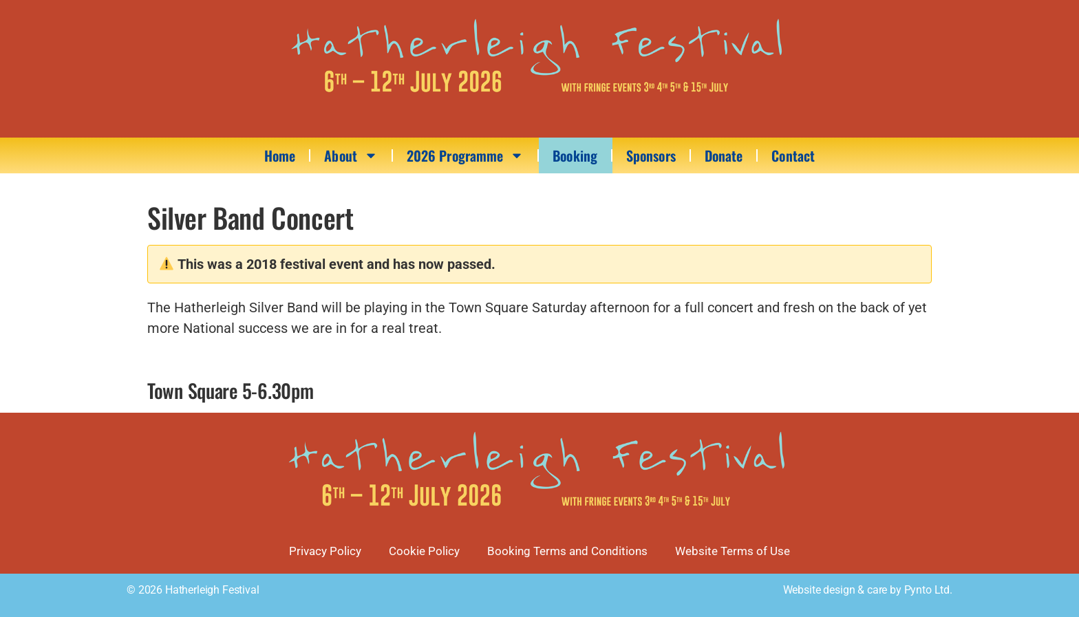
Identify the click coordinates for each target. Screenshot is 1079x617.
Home (279, 155)
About (351, 155)
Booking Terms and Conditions (567, 551)
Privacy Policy (325, 551)
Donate (724, 155)
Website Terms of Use (732, 551)
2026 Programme (465, 155)
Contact (793, 155)
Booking (575, 155)
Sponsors (651, 155)
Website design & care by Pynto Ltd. (867, 589)
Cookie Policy (424, 551)
